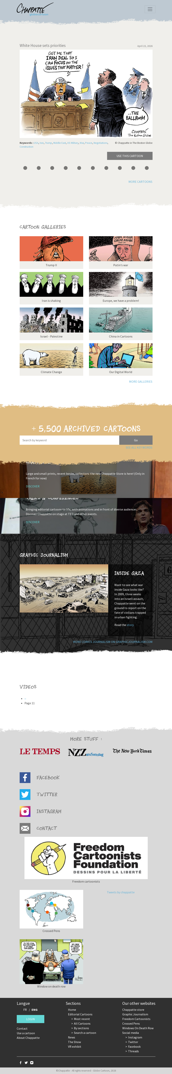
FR (25, 1010)
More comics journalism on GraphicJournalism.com (113, 642)
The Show (74, 1042)
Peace (88, 143)
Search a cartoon (85, 1033)
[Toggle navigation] (150, 9)
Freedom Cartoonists (136, 1019)
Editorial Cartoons (80, 1014)
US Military (72, 143)
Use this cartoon (130, 156)
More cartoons (140, 182)
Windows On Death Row (138, 1028)
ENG (35, 1010)
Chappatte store (133, 1010)
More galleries (140, 381)
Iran (42, 143)
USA (36, 143)
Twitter (133, 1042)
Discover (32, 486)
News (71, 1037)
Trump (48, 143)
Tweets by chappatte (121, 892)
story (130, 625)
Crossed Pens (131, 1023)
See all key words (139, 447)
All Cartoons (82, 1023)
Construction (26, 146)
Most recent (82, 1019)
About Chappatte (28, 1038)
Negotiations (100, 143)
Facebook (134, 1046)
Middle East (59, 143)
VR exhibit (74, 1046)
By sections (81, 1028)
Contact (22, 1028)
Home (72, 1010)
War (82, 143)
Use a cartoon (26, 1033)
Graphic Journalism (135, 1014)
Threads (133, 1051)
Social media (130, 1033)
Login (30, 1019)
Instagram (135, 1037)
